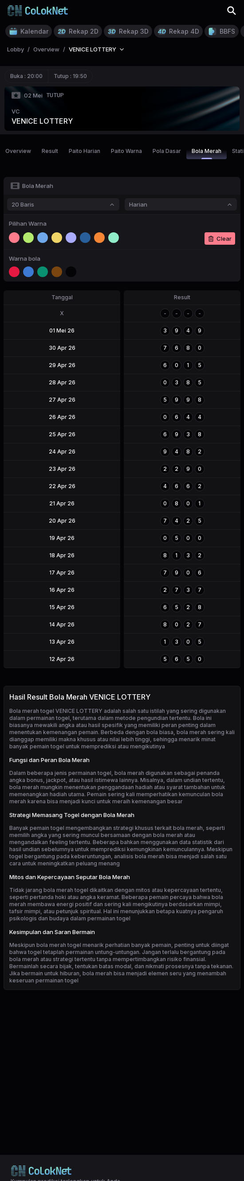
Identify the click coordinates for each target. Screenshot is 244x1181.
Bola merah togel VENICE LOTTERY (55, 711)
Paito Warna (126, 151)
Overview (18, 151)
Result (50, 151)
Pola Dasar (167, 151)
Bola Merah (206, 153)
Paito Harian (84, 151)
